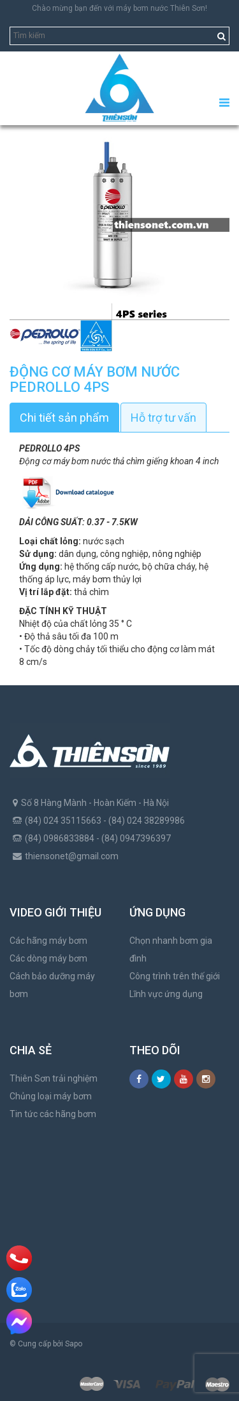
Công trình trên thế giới (174, 976)
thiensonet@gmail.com (72, 856)
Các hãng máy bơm (48, 940)
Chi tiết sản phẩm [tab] (64, 417)
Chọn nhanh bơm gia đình (170, 949)
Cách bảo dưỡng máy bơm (52, 985)
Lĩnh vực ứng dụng (166, 994)
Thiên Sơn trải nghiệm (54, 1078)
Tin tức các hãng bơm (53, 1114)
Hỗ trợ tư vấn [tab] (163, 417)
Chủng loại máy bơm (51, 1096)
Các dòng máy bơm (48, 958)
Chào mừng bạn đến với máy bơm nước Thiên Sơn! (119, 8)
